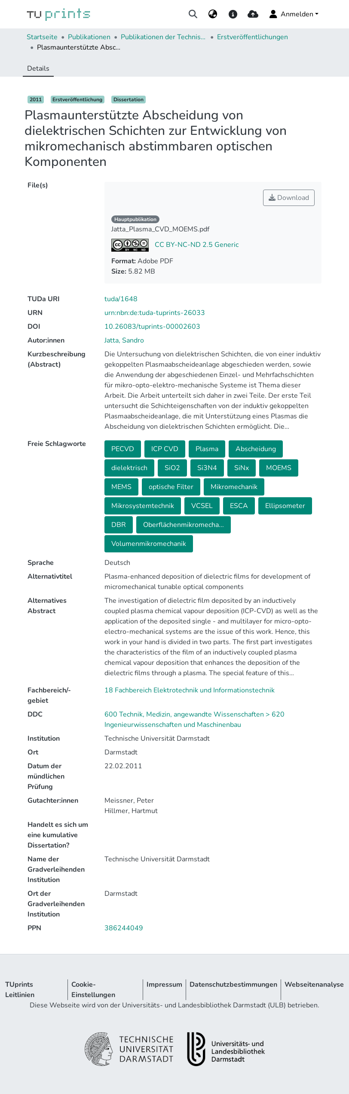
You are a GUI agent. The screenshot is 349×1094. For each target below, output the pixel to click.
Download (289, 198)
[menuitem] (213, 14)
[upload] (253, 14)
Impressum (164, 984)
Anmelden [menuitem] (290, 14)
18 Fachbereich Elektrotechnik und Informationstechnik (189, 690)
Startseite (42, 37)
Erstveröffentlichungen (252, 37)
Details (38, 68)
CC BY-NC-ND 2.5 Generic (196, 244)
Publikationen (89, 37)
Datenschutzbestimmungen (233, 984)
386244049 (123, 928)
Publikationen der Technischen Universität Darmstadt (164, 37)
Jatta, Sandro (124, 340)
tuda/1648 (121, 299)
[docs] (232, 14)
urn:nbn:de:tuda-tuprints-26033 (154, 313)
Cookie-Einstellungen (93, 990)
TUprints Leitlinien (19, 990)
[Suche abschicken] (193, 14)
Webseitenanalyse (314, 984)
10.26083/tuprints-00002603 (152, 326)
